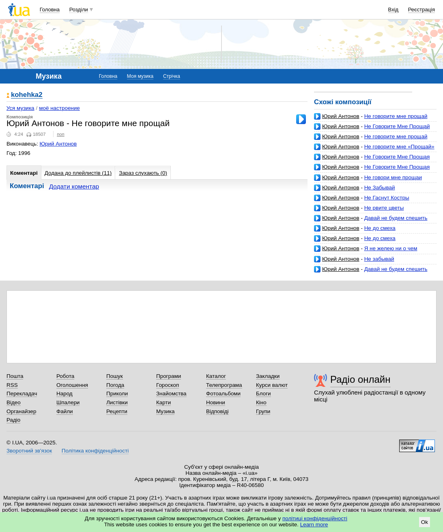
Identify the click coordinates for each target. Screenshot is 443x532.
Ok (424, 522)
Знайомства (171, 393)
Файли (64, 411)
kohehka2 (27, 95)
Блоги (263, 393)
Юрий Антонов (340, 116)
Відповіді (217, 411)
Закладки (268, 376)
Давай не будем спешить (396, 218)
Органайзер (21, 411)
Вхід (393, 9)
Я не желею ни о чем (390, 248)
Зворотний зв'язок (29, 451)
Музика (165, 411)
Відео (13, 402)
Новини (215, 402)
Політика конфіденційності (95, 451)
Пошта (14, 376)
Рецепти (116, 411)
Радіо (13, 420)
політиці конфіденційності (314, 518)
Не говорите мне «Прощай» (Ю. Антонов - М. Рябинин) (374, 150)
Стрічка (171, 76)
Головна (50, 9)
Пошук (114, 376)
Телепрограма (224, 385)
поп (61, 134)
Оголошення (72, 385)
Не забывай (379, 259)
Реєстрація (421, 9)
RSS (12, 385)
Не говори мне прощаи (393, 177)
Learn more (314, 524)
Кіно (261, 402)
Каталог (216, 376)
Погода (115, 385)
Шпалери (68, 402)
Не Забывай (379, 187)
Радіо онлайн (360, 379)
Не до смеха (380, 228)
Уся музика (20, 108)
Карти (163, 402)
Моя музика (140, 76)
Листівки (117, 402)
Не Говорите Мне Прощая (397, 157)
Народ (64, 393)
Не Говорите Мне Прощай (397, 126)
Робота (65, 376)
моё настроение (59, 108)
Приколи (117, 393)
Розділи (78, 9)
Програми (168, 376)
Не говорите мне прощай (396, 116)
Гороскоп (167, 385)
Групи (263, 411)
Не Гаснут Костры (386, 198)
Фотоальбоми (223, 393)
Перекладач (21, 393)
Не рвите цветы (384, 208)
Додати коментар (74, 186)
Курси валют (272, 385)
